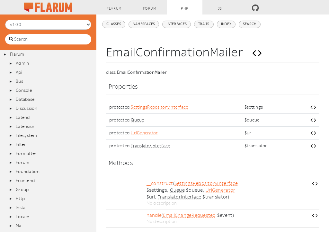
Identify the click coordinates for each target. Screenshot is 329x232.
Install (22, 207)
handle (154, 215)
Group (22, 189)
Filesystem (26, 135)
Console (24, 90)
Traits (203, 24)
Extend (23, 117)
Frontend (25, 180)
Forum (22, 162)
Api (19, 72)
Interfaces (176, 24)
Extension (25, 126)
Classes (113, 24)
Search (250, 24)
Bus (19, 81)
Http (20, 198)
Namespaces (144, 24)
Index (226, 24)
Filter (21, 144)
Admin (22, 63)
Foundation (28, 171)
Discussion (26, 108)
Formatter (26, 153)
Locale (22, 216)
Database (25, 99)
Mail (19, 225)
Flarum (17, 54)
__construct (160, 183)
